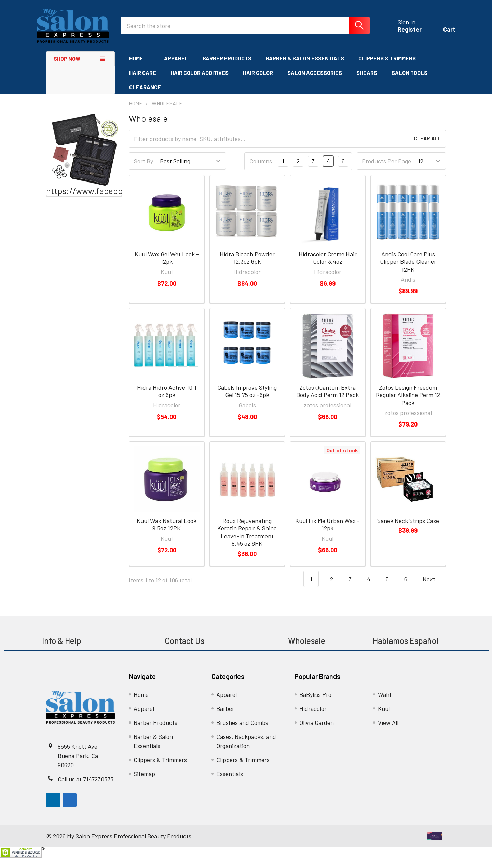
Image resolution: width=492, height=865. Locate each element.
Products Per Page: (387, 168)
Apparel (176, 65)
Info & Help (61, 648)
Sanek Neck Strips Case (408, 527)
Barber (225, 715)
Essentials (229, 781)
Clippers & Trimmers (387, 65)
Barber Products (227, 65)
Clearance (145, 94)
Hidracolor (313, 715)
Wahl (384, 701)
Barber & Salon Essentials (305, 65)
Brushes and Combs (242, 729)
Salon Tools (409, 80)
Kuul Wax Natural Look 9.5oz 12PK (166, 531)
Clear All (427, 146)
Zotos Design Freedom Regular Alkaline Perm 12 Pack (408, 402)
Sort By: (144, 168)
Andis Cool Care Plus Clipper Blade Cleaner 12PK (408, 268)
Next (433, 586)
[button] (84, 156)
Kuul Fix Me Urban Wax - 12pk (327, 531)
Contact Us (184, 648)
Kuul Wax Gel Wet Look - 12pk (167, 265)
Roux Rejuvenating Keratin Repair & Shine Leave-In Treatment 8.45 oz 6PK (247, 539)
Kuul (384, 715)
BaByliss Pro (315, 701)
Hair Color (258, 80)
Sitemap (144, 781)
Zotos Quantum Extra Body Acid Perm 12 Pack (327, 398)
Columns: (261, 168)
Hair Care (142, 80)
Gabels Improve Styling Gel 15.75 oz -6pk (247, 398)
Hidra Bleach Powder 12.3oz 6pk (247, 265)
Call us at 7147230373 (85, 786)
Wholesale (307, 648)
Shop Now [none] (67, 66)
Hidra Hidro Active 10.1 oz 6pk (166, 398)
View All (388, 729)
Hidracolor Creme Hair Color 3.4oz (328, 265)
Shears (366, 80)
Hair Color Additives (199, 80)
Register (400, 34)
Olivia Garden (316, 729)
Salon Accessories (314, 80)
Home (139, 65)
